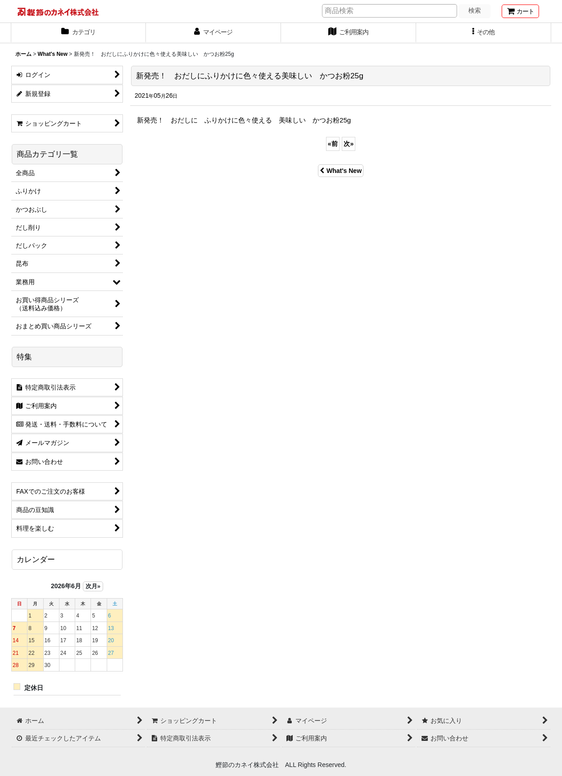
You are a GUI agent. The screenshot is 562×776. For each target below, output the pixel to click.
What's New (341, 170)
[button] (483, 33)
